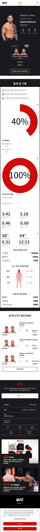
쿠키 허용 (20, 528)
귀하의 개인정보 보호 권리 (20, 519)
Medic (36, 340)
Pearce (21, 353)
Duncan (22, 323)
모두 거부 (20, 524)
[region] (20, 520)
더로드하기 (20, 369)
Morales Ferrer (25, 340)
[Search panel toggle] (37, 2)
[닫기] (37, 511)
